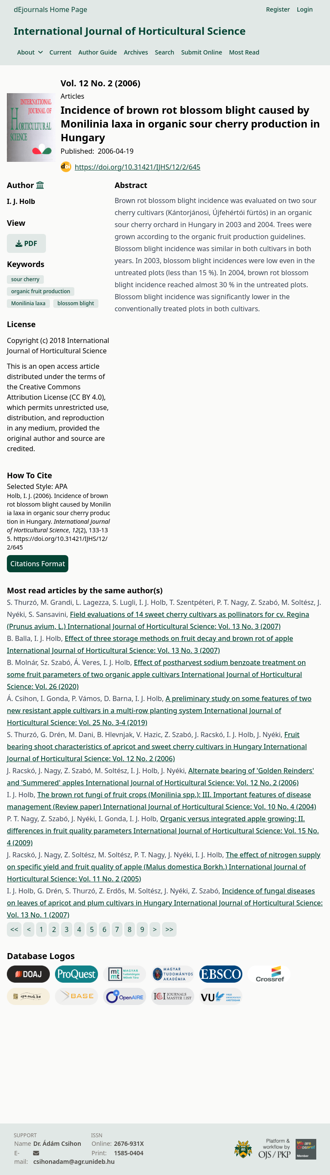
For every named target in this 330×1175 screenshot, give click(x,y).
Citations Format (37, 563)
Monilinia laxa (28, 303)
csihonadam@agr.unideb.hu (73, 1161)
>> (169, 929)
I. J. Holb (21, 201)
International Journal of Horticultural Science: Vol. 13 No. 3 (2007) (174, 626)
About (30, 52)
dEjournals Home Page (50, 9)
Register (278, 9)
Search (164, 52)
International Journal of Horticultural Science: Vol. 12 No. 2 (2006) (192, 782)
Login (305, 9)
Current (60, 52)
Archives (136, 52)
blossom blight (76, 303)
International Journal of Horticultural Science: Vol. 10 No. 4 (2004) (209, 806)
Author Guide (97, 52)
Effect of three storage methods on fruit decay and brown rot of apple (178, 638)
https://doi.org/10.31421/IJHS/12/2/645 (131, 166)
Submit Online (201, 52)
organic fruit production (40, 291)
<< (14, 929)
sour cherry (25, 279)
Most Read (244, 52)
